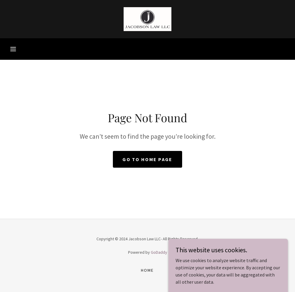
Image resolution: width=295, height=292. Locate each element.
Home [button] (147, 270)
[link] (147, 19)
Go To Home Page (147, 159)
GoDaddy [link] (159, 252)
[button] (13, 49)
